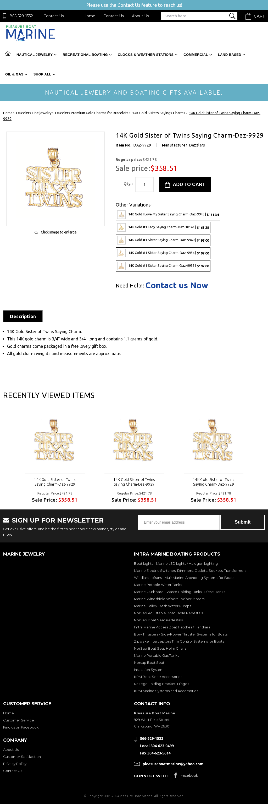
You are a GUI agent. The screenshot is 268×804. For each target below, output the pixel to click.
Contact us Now (176, 285)
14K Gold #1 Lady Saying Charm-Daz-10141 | (163, 227)
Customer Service (18, 720)
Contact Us (53, 16)
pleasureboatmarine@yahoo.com (173, 763)
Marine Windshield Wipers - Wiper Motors (169, 599)
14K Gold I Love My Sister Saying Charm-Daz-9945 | (168, 214)
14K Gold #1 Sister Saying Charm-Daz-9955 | (163, 266)
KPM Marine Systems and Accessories (166, 691)
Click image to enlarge (59, 232)
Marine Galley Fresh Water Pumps (162, 606)
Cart (259, 16)
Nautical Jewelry (34, 55)
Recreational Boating (85, 55)
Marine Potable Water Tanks (158, 585)
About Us (140, 16)
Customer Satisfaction (22, 756)
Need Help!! (130, 285)
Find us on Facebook (21, 727)
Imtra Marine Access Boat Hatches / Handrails (172, 627)
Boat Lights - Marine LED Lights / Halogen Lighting (176, 563)
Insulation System (149, 669)
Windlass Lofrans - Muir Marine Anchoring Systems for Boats (184, 577)
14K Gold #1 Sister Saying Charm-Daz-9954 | (163, 253)
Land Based (229, 55)
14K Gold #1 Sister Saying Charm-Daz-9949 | (163, 240)
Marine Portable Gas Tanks (156, 655)
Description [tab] (23, 316)
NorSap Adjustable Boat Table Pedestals (168, 613)
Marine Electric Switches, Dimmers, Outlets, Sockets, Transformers (190, 570)
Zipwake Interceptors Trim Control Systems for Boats (179, 641)
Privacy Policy (14, 764)
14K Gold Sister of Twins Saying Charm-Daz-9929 (55, 481)
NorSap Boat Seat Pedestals (158, 620)
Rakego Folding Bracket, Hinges (161, 684)
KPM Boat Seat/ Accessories (158, 677)
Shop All (42, 74)
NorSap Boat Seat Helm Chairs (160, 648)
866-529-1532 (21, 16)
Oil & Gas (14, 74)
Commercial (195, 55)
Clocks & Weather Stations (146, 55)
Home (89, 16)
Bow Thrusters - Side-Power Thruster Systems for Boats (180, 634)
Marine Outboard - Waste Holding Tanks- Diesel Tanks (179, 592)
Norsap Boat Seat (149, 662)
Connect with (151, 775)
